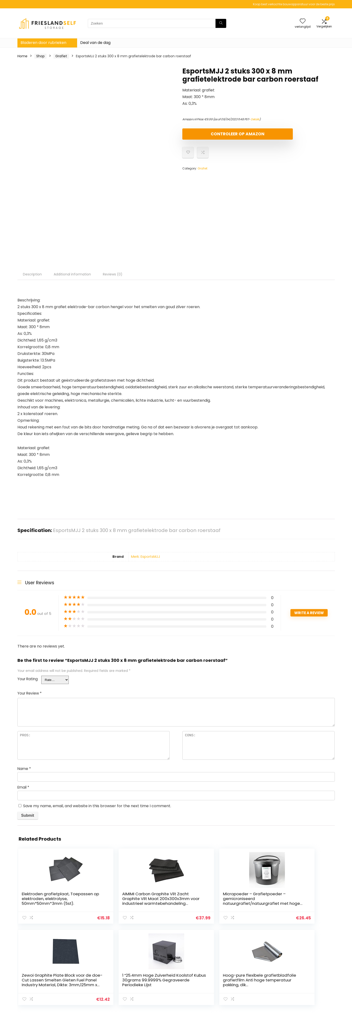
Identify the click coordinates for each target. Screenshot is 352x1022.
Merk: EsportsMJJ (145, 556)
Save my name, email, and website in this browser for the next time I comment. (97, 806)
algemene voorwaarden (307, 972)
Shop (40, 56)
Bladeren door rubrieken (43, 42)
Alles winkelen (246, 972)
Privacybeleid (298, 965)
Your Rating (27, 678)
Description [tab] (32, 274)
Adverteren (244, 985)
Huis (238, 965)
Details (255, 119)
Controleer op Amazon (210, 136)
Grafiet (61, 56)
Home (22, 56)
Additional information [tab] (72, 274)
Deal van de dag (95, 42)
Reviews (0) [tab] (112, 274)
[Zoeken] (220, 23)
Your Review (29, 693)
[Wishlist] (302, 21)
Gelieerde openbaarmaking (309, 979)
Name (24, 768)
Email (23, 787)
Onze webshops (248, 979)
